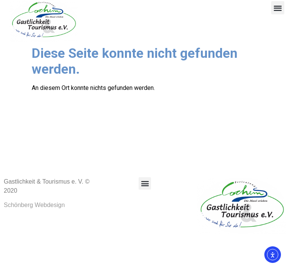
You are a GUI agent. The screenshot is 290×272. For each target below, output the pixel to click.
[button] (277, 7)
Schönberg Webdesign (34, 205)
